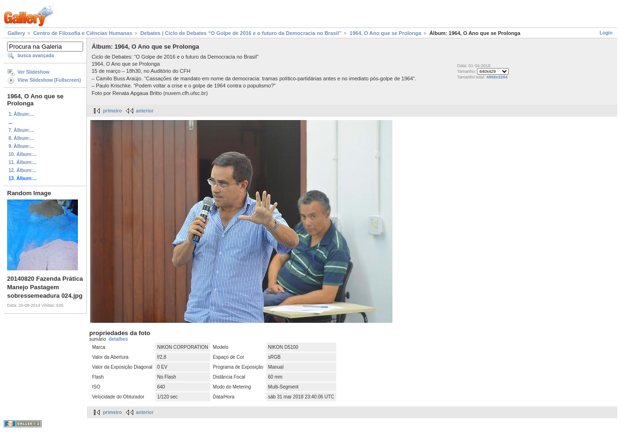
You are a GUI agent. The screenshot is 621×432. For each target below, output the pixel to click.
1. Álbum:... (21, 114)
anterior (144, 110)
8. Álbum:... (21, 138)
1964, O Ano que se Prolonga (385, 33)
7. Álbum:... (21, 130)
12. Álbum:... (22, 170)
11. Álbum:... (22, 162)
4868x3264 (497, 77)
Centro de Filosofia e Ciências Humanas (82, 33)
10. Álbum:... (22, 154)
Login (606, 32)
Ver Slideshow (33, 72)
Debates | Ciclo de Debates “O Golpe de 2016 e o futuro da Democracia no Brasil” (240, 33)
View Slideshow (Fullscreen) (49, 80)
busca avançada (35, 55)
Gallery (16, 33)
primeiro (112, 110)
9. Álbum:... (21, 146)
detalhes (118, 339)
